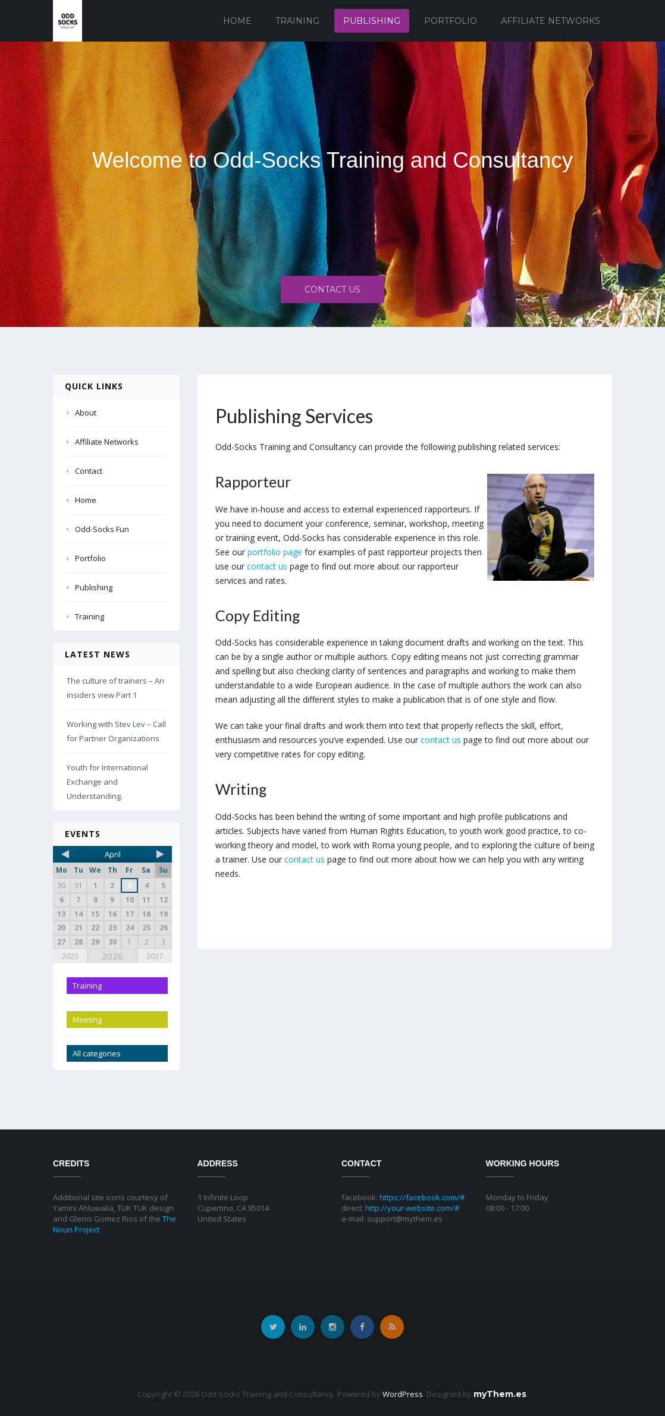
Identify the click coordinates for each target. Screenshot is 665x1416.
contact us (267, 566)
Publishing (371, 20)
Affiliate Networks (550, 20)
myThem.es (499, 1394)
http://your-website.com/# (412, 1208)
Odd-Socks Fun (102, 529)
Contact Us (332, 293)
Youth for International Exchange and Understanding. (107, 781)
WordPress (402, 1394)
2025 (70, 956)
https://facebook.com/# (422, 1197)
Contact (88, 470)
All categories (97, 1053)
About (85, 412)
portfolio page (274, 552)
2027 (154, 956)
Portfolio (450, 20)
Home (237, 20)
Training (297, 20)
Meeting (87, 1019)
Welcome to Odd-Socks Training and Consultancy (332, 160)
